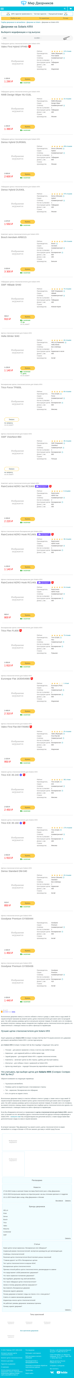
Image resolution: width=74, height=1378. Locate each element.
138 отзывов (68, 241)
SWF (5, 1235)
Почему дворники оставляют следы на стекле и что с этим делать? (26, 1294)
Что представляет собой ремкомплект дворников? (20, 1272)
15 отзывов (67, 99)
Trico (5, 1222)
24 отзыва (67, 587)
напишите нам (15, 1116)
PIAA (5, 1213)
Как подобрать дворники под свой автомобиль (19, 1279)
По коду (65, 18)
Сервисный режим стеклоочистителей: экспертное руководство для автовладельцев (32, 1251)
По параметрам (44, 18)
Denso (5, 1216)
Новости (37, 1187)
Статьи (37, 1244)
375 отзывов (68, 194)
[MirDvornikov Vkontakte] (52, 1373)
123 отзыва (67, 51)
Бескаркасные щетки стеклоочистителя (17, 1266)
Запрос (11, 419)
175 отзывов (68, 828)
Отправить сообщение (57, 1365)
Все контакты (54, 1369)
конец (13, 1011)
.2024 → (38, 38)
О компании (5, 1367)
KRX (4, 38)
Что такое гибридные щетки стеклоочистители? (19, 1282)
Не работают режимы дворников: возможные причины (22, 1303)
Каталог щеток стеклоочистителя (11, 1358)
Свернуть (68, 1200)
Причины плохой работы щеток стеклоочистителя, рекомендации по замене (29, 1269)
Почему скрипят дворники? (12, 1306)
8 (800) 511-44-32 (55, 1362)
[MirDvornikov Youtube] (37, 1164)
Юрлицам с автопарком (33, 1353)
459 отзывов (68, 146)
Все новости (59, 1200)
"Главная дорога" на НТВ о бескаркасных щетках (20, 1260)
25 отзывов (67, 731)
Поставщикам (30, 1350)
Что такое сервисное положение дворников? (18, 1275)
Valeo (5, 1226)
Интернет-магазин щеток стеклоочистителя (9, 1354)
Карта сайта (29, 1373)
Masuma (6, 1229)
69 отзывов (67, 391)
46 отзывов (67, 340)
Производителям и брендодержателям (32, 1361)
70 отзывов (67, 289)
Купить (27, 79)
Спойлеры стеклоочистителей (13, 1254)
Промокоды (29, 1370)
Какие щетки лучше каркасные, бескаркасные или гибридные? (25, 1248)
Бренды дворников (37, 1207)
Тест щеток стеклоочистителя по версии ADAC (19, 1263)
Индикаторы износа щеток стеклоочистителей (19, 1300)
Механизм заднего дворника (13, 1291)
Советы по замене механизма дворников (17, 1297)
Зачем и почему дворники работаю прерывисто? (20, 1285)
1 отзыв (66, 683)
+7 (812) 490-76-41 (56, 1358)
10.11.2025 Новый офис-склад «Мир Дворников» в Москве (23, 1197)
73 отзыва (67, 635)
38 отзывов (67, 441)
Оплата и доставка (7, 1361)
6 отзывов (67, 491)
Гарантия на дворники (8, 1364)
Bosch (5, 1219)
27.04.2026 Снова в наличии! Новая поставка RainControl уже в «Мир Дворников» (31, 1191)
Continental (7, 1232)
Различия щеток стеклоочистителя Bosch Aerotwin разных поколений (27, 1257)
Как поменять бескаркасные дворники (16, 1288)
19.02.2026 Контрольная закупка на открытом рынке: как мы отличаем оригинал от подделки (35, 1194)
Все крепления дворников (29, 1329)
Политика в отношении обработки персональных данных (36, 1366)
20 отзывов (67, 875)
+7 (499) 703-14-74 (61, 1351)
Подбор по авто (15, 18)
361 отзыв (67, 779)
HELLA (5, 1210)
